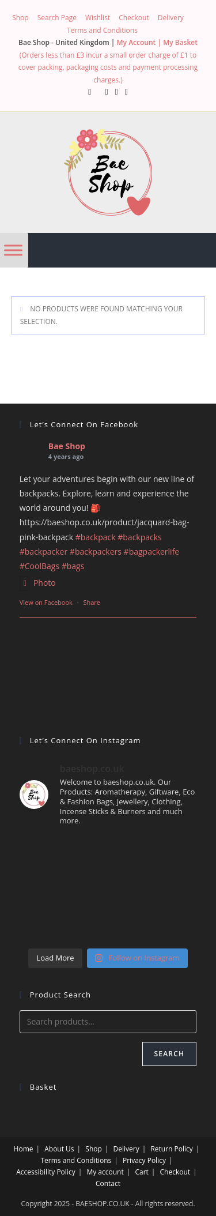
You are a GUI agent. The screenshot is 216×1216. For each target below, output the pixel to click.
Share (91, 602)
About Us (59, 1149)
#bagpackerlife (152, 551)
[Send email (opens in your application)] (126, 91)
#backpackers (96, 551)
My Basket (180, 42)
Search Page (57, 17)
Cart (141, 1172)
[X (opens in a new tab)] (89, 91)
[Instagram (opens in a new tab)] (117, 91)
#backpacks (140, 537)
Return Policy (171, 1149)
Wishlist (97, 17)
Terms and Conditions (102, 30)
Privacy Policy (144, 1160)
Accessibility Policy (45, 1172)
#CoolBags (39, 565)
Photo (38, 582)
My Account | (140, 42)
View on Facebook (46, 602)
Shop (20, 17)
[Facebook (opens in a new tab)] (106, 91)
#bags (73, 565)
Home (23, 1149)
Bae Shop (66, 446)
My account (104, 1172)
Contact (108, 1183)
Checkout (134, 17)
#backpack (95, 537)
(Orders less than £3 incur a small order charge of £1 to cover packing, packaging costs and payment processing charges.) (108, 67)
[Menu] (13, 249)
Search (169, 1054)
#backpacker (43, 551)
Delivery (171, 17)
